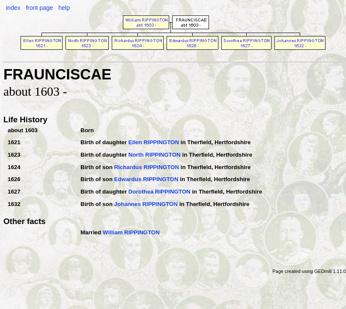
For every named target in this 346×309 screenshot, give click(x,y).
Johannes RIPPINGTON (146, 204)
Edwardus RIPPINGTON (146, 179)
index (13, 7)
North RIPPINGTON (154, 154)
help (63, 7)
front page (39, 7)
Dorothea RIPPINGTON (159, 191)
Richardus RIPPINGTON (146, 167)
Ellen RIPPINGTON (153, 142)
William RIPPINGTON (131, 232)
